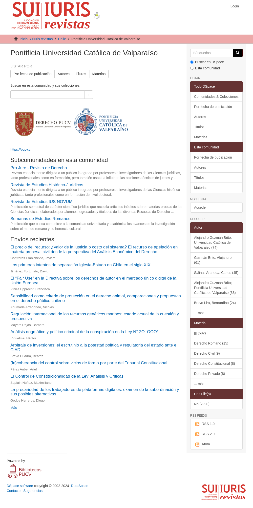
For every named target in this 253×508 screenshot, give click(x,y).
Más (13, 408)
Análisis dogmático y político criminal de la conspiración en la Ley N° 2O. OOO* (84, 331)
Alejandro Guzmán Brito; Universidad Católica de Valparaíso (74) (213, 242)
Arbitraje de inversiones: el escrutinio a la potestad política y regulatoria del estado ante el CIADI (93, 347)
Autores (63, 74)
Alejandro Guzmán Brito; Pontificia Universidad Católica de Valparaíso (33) (215, 288)
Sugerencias (32, 491)
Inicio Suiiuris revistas (36, 39)
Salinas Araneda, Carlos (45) (216, 273)
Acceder (200, 207)
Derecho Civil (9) (207, 353)
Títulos (81, 74)
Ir (88, 95)
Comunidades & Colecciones (216, 97)
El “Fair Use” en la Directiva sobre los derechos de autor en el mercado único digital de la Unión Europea (93, 280)
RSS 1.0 (204, 424)
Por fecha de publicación (32, 74)
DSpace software (20, 486)
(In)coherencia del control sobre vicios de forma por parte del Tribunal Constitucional (88, 363)
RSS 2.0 (204, 434)
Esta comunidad (205, 68)
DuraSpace (79, 486)
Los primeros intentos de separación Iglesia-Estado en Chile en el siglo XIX (80, 265)
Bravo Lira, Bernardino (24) (215, 303)
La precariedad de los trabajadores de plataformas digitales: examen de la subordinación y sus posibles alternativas (94, 392)
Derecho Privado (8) (209, 374)
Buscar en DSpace (207, 62)
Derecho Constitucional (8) (214, 364)
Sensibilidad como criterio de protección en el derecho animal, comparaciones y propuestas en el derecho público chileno (95, 298)
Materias (99, 74)
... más (199, 313)
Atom (202, 444)
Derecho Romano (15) (211, 343)
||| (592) (200, 333)
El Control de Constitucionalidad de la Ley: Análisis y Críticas (67, 376)
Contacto (14, 491)
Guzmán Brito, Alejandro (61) (213, 260)
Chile (62, 39)
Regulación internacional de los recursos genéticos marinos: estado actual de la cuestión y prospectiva (94, 316)
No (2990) (202, 404)
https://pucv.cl (20, 149)
